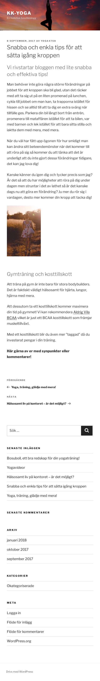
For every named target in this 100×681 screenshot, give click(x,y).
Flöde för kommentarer (25, 632)
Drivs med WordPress (19, 671)
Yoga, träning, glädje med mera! (32, 496)
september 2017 (20, 559)
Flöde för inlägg (19, 622)
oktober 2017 (18, 549)
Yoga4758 (48, 41)
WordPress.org (19, 641)
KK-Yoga (19, 13)
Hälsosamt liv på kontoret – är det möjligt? (40, 477)
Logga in (14, 613)
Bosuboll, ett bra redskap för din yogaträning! (43, 458)
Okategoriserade (20, 586)
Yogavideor (16, 468)
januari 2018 (17, 540)
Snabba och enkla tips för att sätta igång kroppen (46, 486)
